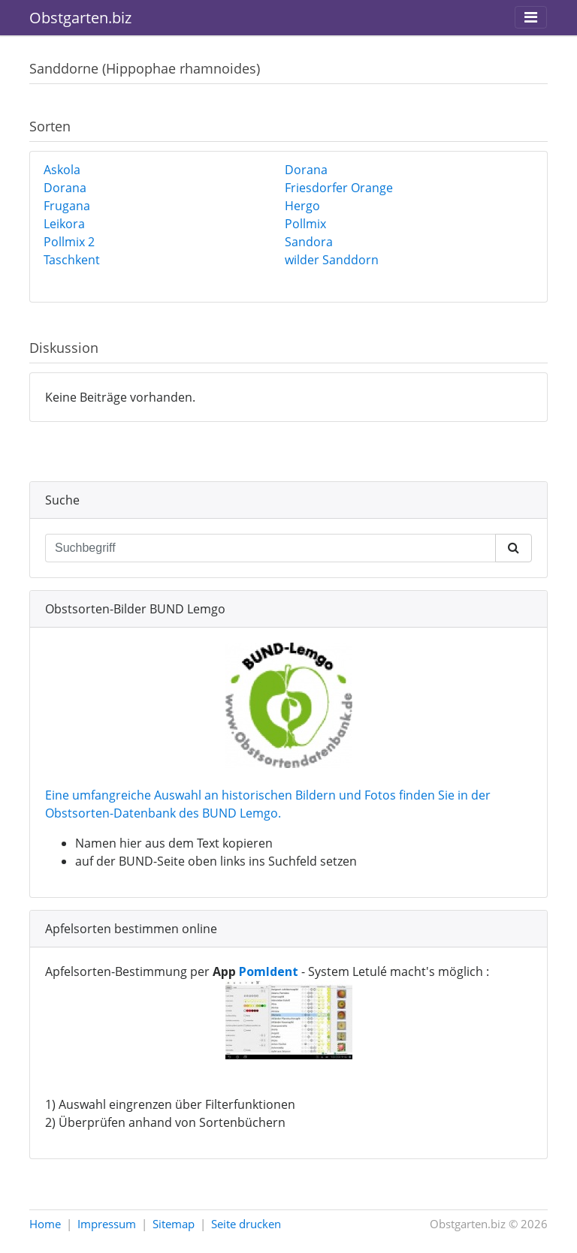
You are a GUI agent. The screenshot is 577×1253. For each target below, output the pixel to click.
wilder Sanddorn (332, 260)
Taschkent (72, 260)
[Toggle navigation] (531, 17)
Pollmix (305, 223)
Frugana (67, 205)
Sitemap (174, 1223)
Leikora (64, 223)
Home (45, 1223)
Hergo (302, 205)
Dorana (306, 169)
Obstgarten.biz (80, 18)
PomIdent (268, 971)
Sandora (309, 241)
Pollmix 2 (69, 241)
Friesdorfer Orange (339, 187)
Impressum (106, 1223)
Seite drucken (246, 1223)
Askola (62, 169)
